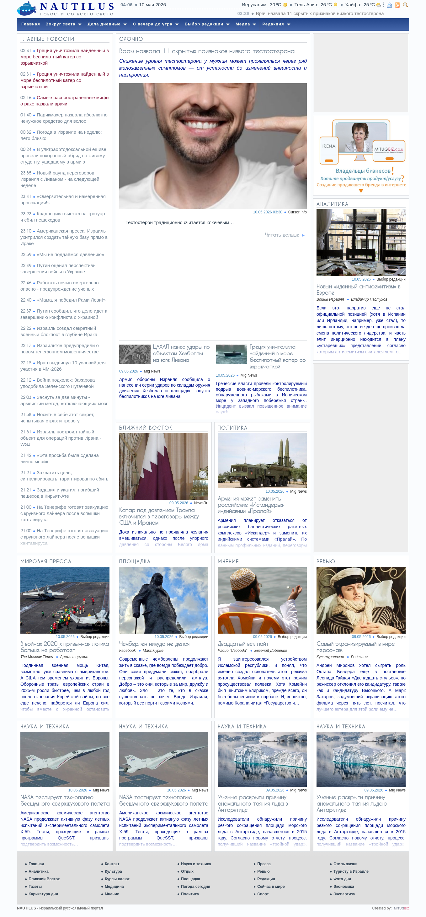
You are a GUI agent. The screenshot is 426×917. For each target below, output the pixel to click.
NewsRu (201, 503)
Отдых (187, 871)
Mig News (152, 371)
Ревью (263, 871)
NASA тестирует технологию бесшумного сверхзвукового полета (64, 800)
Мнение (112, 894)
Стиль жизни (345, 864)
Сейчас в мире (271, 886)
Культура (113, 871)
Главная (36, 864)
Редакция (266, 879)
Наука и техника (196, 864)
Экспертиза (344, 894)
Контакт (112, 864)
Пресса (264, 864)
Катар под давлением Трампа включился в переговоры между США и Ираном (159, 516)
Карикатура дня (43, 894)
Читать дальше (282, 235)
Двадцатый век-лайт (243, 644)
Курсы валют (117, 879)
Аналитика (39, 871)
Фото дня (342, 879)
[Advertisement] (361, 73)
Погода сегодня (195, 886)
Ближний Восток (44, 879)
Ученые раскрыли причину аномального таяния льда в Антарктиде (253, 803)
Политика (190, 894)
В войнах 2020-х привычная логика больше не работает (64, 647)
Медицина (114, 886)
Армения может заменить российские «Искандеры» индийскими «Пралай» (251, 504)
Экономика (343, 886)
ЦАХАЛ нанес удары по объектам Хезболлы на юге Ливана (181, 353)
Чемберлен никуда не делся (154, 644)
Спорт (263, 894)
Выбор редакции (391, 279)
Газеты (35, 886)
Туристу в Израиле (351, 871)
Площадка (190, 879)
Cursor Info (297, 212)
